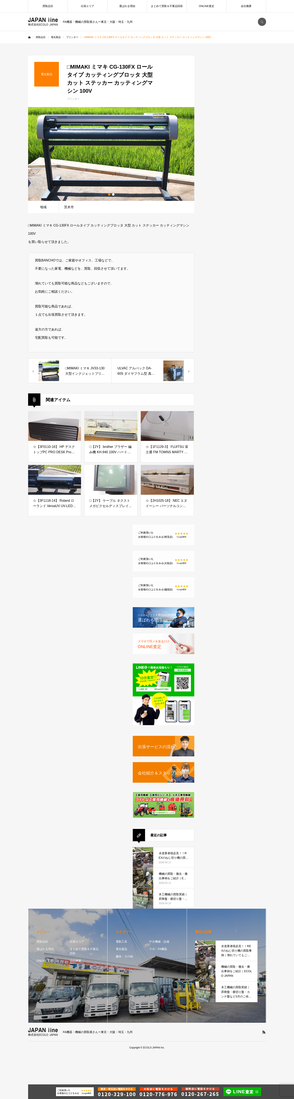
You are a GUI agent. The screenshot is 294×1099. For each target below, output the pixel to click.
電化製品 (121, 949)
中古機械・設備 (159, 941)
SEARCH (262, 22)
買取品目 (47, 6)
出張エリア (87, 6)
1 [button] (109, 194)
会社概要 (246, 6)
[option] (111, 154)
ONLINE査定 (206, 6)
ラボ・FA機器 (158, 949)
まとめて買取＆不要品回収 (167, 6)
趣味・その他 (124, 956)
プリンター (73, 98)
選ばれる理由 (127, 6)
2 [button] (113, 194)
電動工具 (121, 941)
